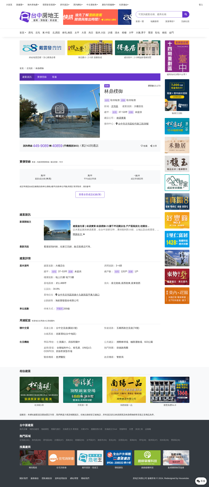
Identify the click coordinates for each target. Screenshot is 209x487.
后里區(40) (122, 440)
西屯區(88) (47, 440)
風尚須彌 (23, 429)
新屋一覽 (140, 21)
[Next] (128, 17)
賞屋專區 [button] (169, 21)
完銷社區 (185, 21)
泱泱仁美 (139, 429)
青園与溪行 (56, 429)
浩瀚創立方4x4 (111, 429)
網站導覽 (74, 478)
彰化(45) (112, 440)
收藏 (144, 146)
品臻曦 (148, 429)
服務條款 (35, 478)
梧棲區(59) (79, 440)
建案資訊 (27, 77)
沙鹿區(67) (58, 440)
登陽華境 (123, 429)
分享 (153, 146)
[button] (24, 32)
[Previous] (67, 17)
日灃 (131, 429)
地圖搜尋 (155, 21)
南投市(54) (102, 440)
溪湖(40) (133, 440)
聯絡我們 (85, 478)
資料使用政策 (61, 478)
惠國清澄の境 (96, 429)
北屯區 (30, 68)
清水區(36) (164, 440)
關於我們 (24, 478)
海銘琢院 (45, 429)
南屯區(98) (36, 440)
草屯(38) (142, 440)
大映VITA (85, 429)
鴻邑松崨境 (34, 429)
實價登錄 (42, 77)
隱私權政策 (47, 478)
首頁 (22, 68)
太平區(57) (91, 440)
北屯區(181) (25, 440)
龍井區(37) (152, 440)
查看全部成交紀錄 (90, 194)
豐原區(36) (175, 440)
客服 (54, 77)
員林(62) (69, 440)
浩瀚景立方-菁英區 (71, 429)
